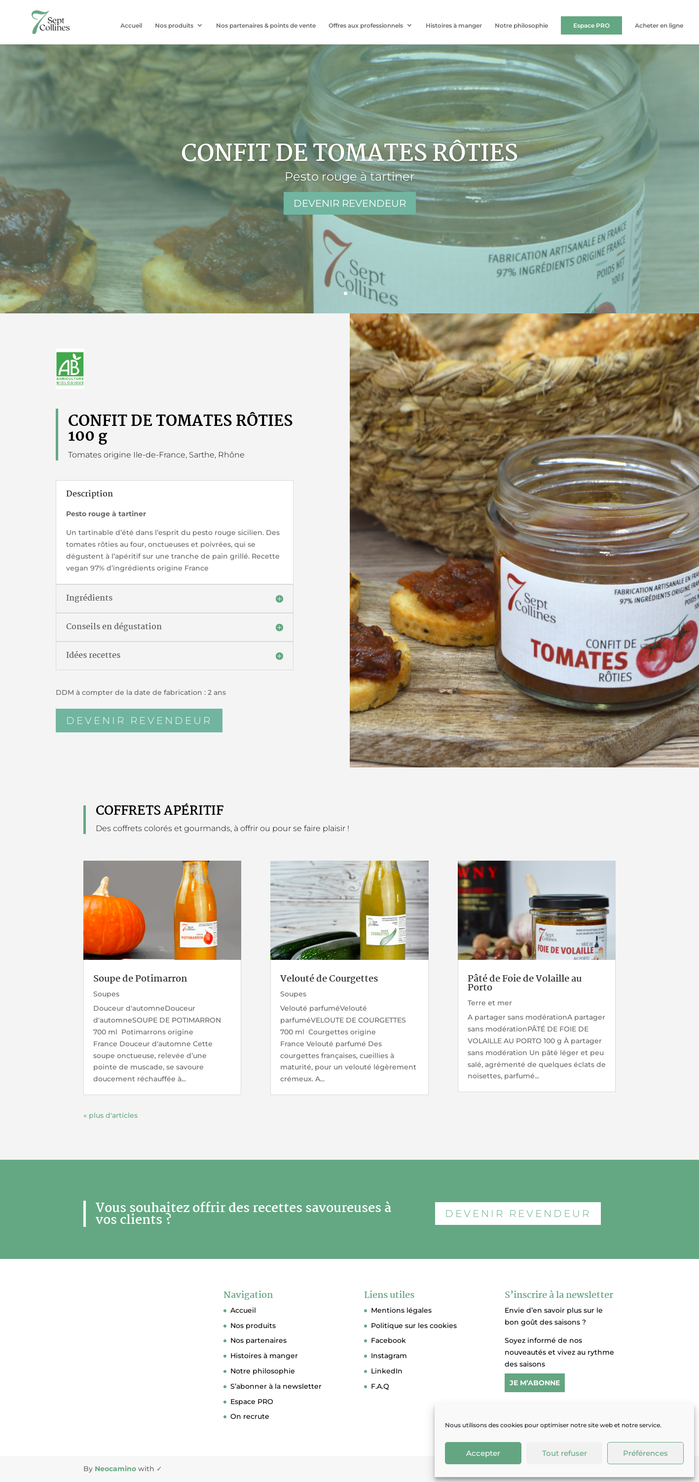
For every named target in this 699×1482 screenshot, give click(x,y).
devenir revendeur (142, 709)
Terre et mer (490, 1002)
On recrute (249, 1416)
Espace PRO (591, 25)
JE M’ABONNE (535, 1382)
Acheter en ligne (659, 26)
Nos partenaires (258, 1340)
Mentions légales (401, 1310)
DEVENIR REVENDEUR (350, 203)
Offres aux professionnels (366, 26)
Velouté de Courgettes (329, 979)
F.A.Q (380, 1386)
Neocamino (115, 1468)
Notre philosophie (521, 26)
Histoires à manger (454, 26)
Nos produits (174, 26)
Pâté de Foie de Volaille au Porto (525, 983)
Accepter (483, 1453)
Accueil (131, 26)
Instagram (389, 1355)
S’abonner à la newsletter (276, 1386)
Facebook (388, 1340)
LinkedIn (387, 1371)
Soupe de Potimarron (140, 979)
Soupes (106, 993)
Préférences (645, 1453)
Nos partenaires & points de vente (266, 26)
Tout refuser (564, 1453)
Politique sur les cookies (414, 1325)
